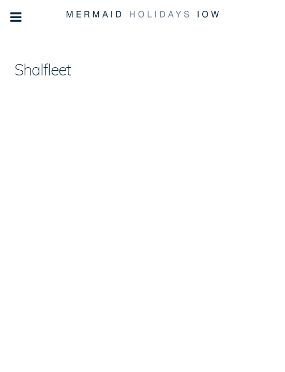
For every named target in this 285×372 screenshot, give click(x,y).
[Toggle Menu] (16, 17)
